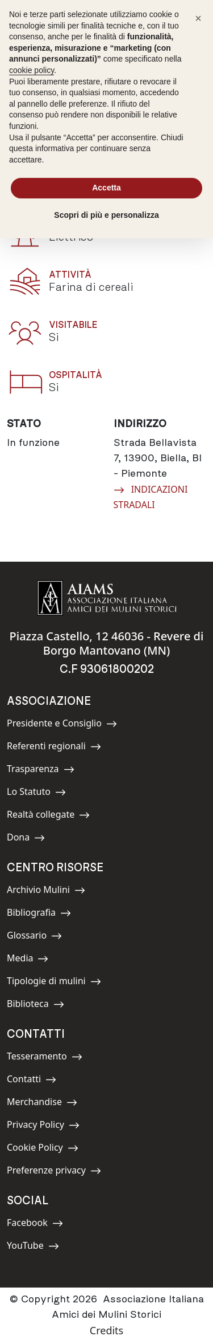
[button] (198, 18)
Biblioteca (35, 1005)
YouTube (33, 1247)
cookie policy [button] (31, 70)
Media (32, 960)
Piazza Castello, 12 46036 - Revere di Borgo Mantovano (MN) (107, 643)
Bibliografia (39, 914)
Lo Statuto (36, 793)
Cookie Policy (42, 1149)
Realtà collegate (48, 816)
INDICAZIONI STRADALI (151, 496)
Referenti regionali (54, 748)
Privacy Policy (43, 1126)
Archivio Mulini (46, 891)
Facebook (35, 1224)
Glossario (34, 937)
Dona (32, 839)
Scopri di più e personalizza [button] (106, 215)
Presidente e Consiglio (62, 725)
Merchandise (42, 1103)
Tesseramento (44, 1058)
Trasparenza (40, 770)
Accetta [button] (106, 187)
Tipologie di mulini (54, 982)
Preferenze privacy (54, 1172)
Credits (106, 1330)
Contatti (32, 1081)
